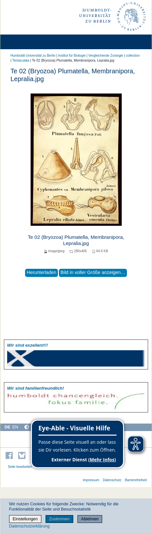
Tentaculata (20, 60)
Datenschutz (112, 480)
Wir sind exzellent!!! (27, 345)
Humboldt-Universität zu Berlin (32, 55)
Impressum (91, 480)
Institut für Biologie (72, 55)
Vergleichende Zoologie (105, 55)
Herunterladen (41, 272)
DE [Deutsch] (7, 427)
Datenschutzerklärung (29, 526)
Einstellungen (25, 518)
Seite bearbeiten (20, 467)
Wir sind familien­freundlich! (35, 388)
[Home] (23, 42)
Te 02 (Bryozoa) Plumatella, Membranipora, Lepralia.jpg (76, 240)
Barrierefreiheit (136, 480)
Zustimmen (59, 518)
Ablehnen (90, 518)
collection (133, 55)
